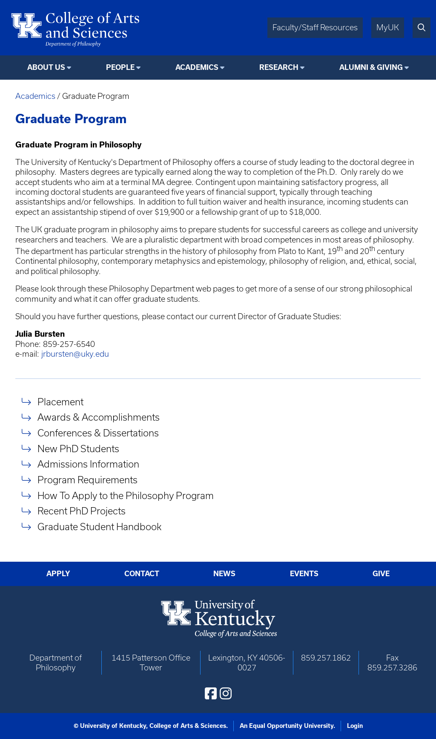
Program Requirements (87, 479)
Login (355, 725)
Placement (60, 401)
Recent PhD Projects (81, 511)
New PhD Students (78, 448)
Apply (58, 573)
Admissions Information (88, 464)
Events (304, 573)
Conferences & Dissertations (98, 432)
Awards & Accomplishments (98, 417)
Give (381, 573)
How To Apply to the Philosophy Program (125, 495)
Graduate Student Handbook (99, 526)
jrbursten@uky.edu (75, 353)
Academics (35, 96)
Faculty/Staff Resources (315, 27)
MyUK (387, 27)
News (224, 573)
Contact (141, 573)
